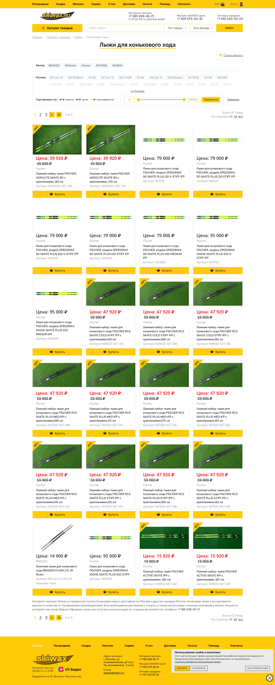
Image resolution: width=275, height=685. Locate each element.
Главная (37, 37)
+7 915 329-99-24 (230, 19)
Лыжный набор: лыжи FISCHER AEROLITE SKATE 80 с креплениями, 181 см (56, 177)
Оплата (147, 4)
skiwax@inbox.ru (114, 672)
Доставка (129, 4)
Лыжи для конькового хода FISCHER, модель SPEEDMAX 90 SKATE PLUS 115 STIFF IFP (216, 172)
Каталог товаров (58, 37)
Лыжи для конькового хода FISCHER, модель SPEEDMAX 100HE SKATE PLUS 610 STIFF (110, 570)
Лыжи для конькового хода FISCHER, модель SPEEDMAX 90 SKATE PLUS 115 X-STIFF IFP (164, 172)
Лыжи (78, 37)
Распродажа (40, 4)
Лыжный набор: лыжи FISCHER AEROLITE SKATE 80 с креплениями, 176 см (110, 177)
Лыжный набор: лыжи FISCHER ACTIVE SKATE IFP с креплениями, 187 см (217, 575)
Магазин (78, 4)
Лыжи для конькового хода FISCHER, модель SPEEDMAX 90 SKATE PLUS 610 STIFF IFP (109, 250)
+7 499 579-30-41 (190, 19)
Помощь (165, 4)
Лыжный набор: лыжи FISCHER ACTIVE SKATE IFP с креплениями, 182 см (163, 575)
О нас (111, 4)
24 (230, 116)
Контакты (184, 4)
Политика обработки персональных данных (198, 661)
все (240, 116)
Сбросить (233, 99)
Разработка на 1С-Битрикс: (56, 676)
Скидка (60, 4)
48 (235, 116)
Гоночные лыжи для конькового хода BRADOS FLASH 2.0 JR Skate (56, 570)
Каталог (37, 645)
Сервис (96, 4)
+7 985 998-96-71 (141, 16)
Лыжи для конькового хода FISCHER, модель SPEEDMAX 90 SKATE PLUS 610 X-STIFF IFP (57, 250)
